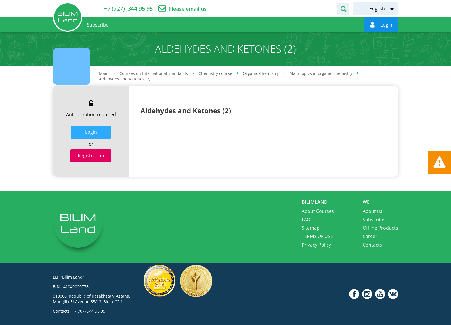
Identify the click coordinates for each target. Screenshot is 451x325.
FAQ (306, 219)
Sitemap (311, 228)
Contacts (372, 245)
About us (372, 211)
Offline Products (380, 228)
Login (91, 132)
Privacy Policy (316, 245)
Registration (91, 155)
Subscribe (373, 219)
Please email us (188, 9)
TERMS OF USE (317, 236)
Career (370, 236)
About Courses (318, 211)
